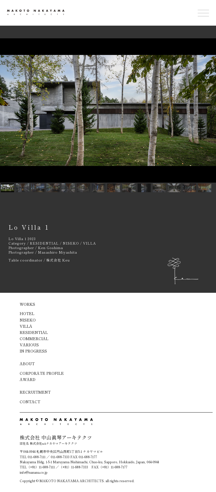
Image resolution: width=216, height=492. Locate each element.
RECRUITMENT (35, 392)
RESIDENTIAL (34, 332)
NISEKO (28, 320)
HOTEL (27, 313)
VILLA (26, 326)
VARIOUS (29, 344)
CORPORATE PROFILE (42, 373)
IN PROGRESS (33, 351)
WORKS (27, 304)
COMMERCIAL (34, 338)
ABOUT (27, 363)
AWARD (27, 379)
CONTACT (30, 401)
